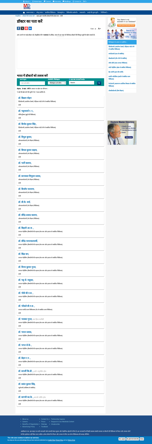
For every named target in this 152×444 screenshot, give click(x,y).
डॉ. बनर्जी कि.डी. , (32, 371)
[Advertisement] (59, 53)
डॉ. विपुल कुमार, (25, 137)
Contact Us (77, 1)
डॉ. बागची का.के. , (32, 397)
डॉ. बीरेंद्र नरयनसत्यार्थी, (28, 241)
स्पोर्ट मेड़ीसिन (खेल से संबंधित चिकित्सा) (120, 67)
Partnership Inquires (58, 419)
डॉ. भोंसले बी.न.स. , (26, 306)
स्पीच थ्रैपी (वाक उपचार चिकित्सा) (118, 63)
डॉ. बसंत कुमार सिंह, (26, 384)
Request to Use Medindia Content (62, 422)
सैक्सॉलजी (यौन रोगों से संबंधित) (118, 58)
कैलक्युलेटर (61, 12)
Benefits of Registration (30, 424)
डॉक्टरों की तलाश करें (29, 16)
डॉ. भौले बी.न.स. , (25, 293)
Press (43, 422)
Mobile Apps (37, 1)
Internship (57, 1)
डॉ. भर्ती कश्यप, (24, 163)
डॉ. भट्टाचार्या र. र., (25, 111)
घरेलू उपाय (39, 12)
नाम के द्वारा (23, 79)
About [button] (26, 1)
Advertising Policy (28, 427)
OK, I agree (122, 439)
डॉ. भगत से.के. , (25, 345)
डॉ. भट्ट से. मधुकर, (25, 280)
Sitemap (44, 424)
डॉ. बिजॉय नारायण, (26, 189)
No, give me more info (133, 439)
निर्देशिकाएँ (104, 12)
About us (25, 419)
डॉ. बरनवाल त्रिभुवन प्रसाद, (29, 176)
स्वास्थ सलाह (30, 12)
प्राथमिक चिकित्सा (50, 12)
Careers (47, 1)
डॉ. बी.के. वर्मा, (24, 202)
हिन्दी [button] (85, 1)
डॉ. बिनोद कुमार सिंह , (27, 124)
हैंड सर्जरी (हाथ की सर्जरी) (116, 72)
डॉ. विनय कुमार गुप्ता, (27, 267)
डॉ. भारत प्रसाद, (25, 332)
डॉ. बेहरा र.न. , (24, 358)
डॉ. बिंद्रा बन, (23, 254)
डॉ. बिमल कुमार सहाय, (27, 150)
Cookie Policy (51, 440)
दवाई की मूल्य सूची (93, 12)
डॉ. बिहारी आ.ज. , (26, 228)
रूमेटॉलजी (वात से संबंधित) (116, 54)
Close (141, 439)
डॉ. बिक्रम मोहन (24, 98)
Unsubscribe (55, 424)
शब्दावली (83, 12)
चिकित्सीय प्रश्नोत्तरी (72, 12)
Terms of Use (71, 440)
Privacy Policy (59, 440)
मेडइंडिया (18, 16)
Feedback (44, 427)
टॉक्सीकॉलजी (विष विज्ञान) (116, 91)
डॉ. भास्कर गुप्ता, (31, 319)
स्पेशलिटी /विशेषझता (54, 79)
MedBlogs (67, 1)
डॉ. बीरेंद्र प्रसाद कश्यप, (27, 215)
